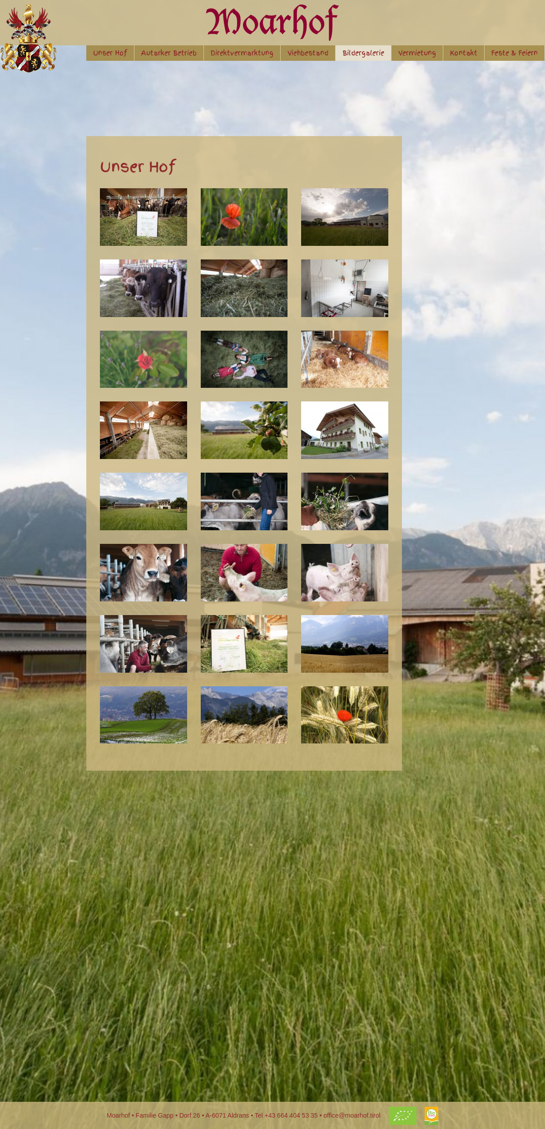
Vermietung (417, 53)
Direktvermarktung (242, 53)
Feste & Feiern (514, 53)
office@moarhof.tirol (351, 1115)
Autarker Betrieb (169, 53)
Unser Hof (110, 53)
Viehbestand (307, 53)
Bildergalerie (363, 53)
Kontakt (463, 53)
